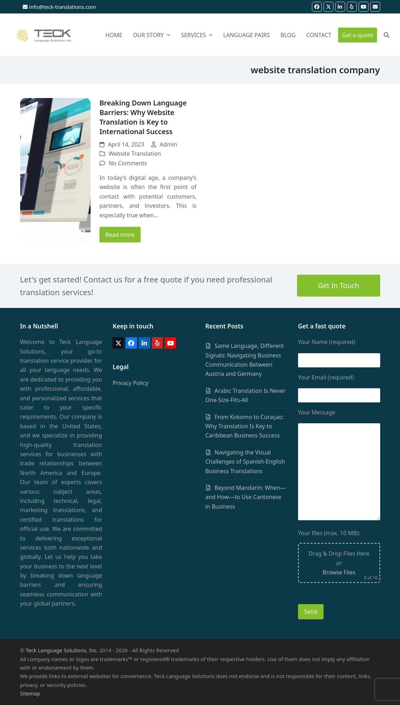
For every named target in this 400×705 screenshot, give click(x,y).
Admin (168, 144)
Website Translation (135, 153)
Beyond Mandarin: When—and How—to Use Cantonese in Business (245, 497)
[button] (386, 35)
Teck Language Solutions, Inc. (62, 650)
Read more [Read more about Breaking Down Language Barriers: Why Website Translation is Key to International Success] (120, 235)
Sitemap (30, 693)
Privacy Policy (130, 383)
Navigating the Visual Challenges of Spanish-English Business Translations (245, 461)
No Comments (128, 163)
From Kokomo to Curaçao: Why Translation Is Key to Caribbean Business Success (244, 426)
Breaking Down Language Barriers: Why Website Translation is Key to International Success (143, 117)
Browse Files (338, 572)
